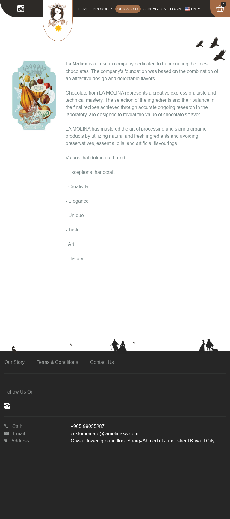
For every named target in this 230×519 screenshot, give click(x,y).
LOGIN (175, 9)
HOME (83, 9)
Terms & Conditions (57, 362)
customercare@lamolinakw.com (104, 433)
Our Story (14, 362)
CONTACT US (154, 9)
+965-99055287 (88, 426)
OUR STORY (128, 9)
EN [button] (191, 9)
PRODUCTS (103, 9)
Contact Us (102, 362)
